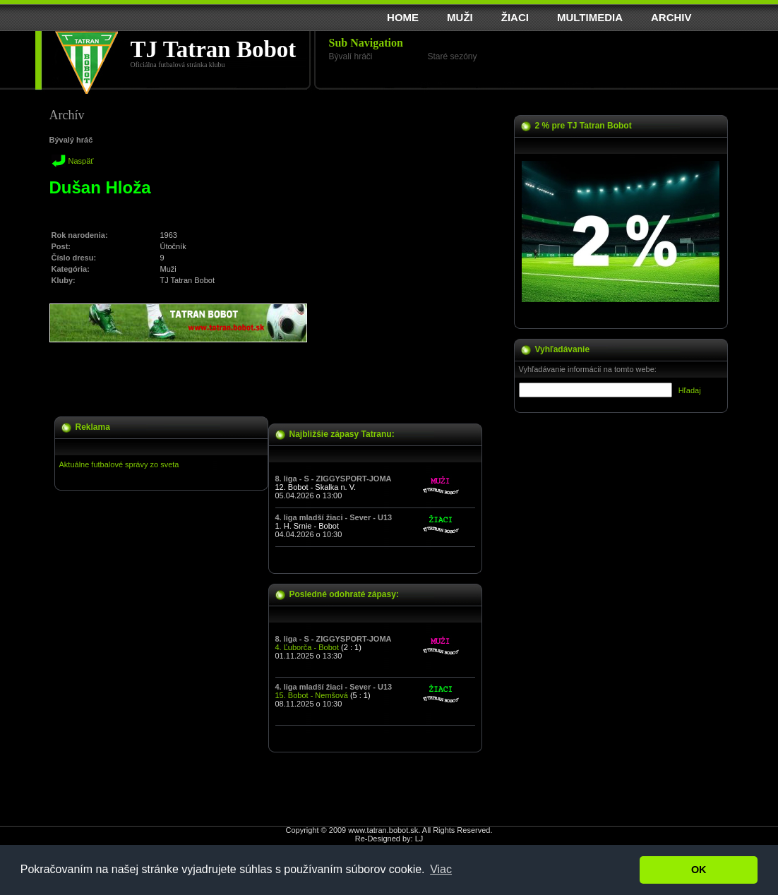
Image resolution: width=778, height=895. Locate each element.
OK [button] (699, 869)
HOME (403, 17)
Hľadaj (689, 390)
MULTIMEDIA (590, 17)
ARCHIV (671, 17)
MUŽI (460, 17)
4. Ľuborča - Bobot (307, 647)
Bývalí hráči (351, 56)
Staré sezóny (452, 56)
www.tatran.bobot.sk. (384, 830)
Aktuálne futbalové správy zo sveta (119, 464)
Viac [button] (441, 869)
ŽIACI (515, 17)
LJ (419, 838)
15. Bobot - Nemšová (311, 695)
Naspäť (81, 161)
